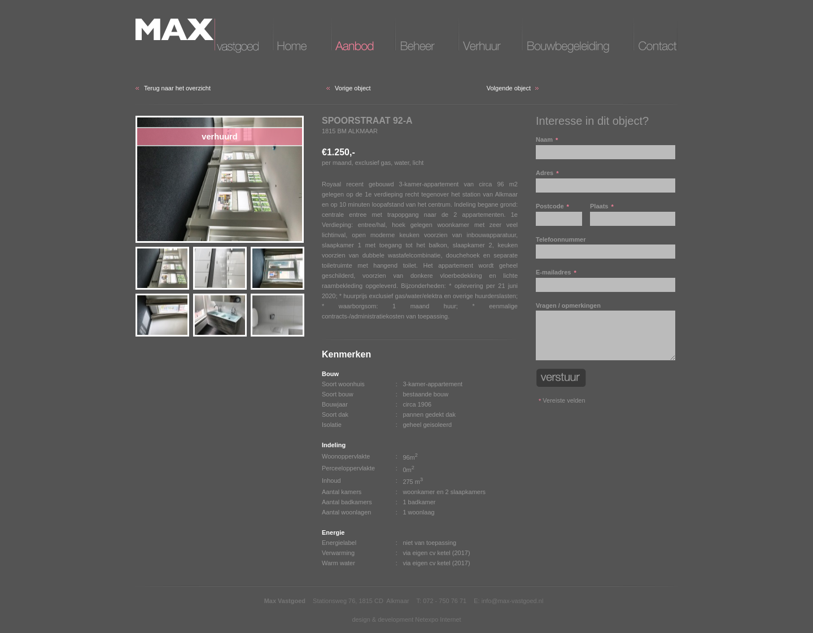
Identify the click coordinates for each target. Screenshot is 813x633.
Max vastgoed (197, 36)
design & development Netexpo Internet (406, 619)
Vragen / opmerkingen (605, 331)
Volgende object (509, 88)
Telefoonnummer (605, 247)
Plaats (632, 214)
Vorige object (353, 88)
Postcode (559, 214)
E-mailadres (605, 280)
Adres (605, 181)
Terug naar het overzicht (177, 88)
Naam (605, 147)
